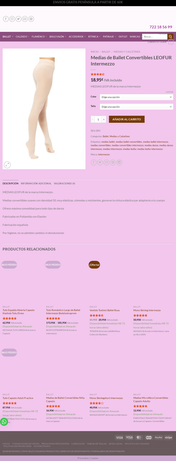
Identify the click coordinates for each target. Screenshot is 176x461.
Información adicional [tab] (36, 183)
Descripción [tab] (10, 183)
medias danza (151, 145)
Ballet (8, 36)
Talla (93, 106)
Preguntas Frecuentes (55, 443)
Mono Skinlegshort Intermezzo (106, 397)
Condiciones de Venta (25, 443)
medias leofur (129, 149)
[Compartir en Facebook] (94, 162)
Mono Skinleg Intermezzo (147, 310)
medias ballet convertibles (129, 141)
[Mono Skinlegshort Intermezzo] (110, 367)
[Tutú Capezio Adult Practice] (23, 367)
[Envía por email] (106, 162)
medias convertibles (101, 145)
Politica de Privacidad (17, 446)
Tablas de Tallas (97, 443)
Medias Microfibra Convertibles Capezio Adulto (150, 399)
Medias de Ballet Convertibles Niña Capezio (65, 399)
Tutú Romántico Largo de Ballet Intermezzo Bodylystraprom (63, 312)
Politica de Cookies (137, 443)
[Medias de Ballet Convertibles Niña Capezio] (66, 367)
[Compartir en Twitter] (100, 162)
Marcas (136, 36)
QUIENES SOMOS (11, 451)
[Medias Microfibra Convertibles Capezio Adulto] (153, 367)
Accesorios (77, 36)
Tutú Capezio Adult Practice (18, 397)
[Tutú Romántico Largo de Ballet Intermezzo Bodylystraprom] (66, 280)
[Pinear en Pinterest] (113, 162)
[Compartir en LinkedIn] (119, 162)
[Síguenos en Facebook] (6, 19)
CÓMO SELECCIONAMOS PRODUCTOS (40, 451)
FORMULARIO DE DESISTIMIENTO (108, 451)
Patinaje (109, 36)
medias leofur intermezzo (150, 149)
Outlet (123, 36)
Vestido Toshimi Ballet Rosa (104, 310)
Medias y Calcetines (127, 51)
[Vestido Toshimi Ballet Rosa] (110, 280)
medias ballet (108, 141)
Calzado (22, 36)
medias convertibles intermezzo (128, 145)
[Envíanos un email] (25, 19)
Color (93, 97)
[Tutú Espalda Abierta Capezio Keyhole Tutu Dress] (23, 280)
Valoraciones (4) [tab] (64, 183)
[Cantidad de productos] (98, 119)
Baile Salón (57, 36)
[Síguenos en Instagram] (12, 19)
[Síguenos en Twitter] (18, 19)
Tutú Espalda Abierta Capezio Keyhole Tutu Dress (19, 312)
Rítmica (94, 36)
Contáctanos (42, 446)
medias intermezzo (112, 149)
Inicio (94, 51)
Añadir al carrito (126, 119)
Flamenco (39, 36)
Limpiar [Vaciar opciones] (169, 92)
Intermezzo (104, 154)
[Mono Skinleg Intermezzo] (153, 280)
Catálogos (78, 443)
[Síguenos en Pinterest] (31, 19)
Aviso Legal (116, 443)
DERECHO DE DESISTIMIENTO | (75, 451)
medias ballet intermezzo (155, 141)
